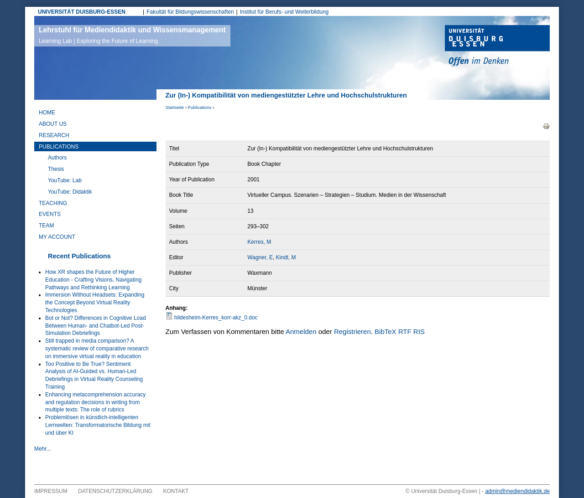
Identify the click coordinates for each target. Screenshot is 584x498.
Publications (200, 107)
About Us (53, 124)
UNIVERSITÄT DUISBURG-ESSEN (81, 12)
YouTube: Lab (65, 180)
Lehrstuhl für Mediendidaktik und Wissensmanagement (132, 35)
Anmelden (301, 331)
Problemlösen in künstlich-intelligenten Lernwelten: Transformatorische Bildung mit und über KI (98, 425)
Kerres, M (259, 242)
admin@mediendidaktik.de (517, 491)
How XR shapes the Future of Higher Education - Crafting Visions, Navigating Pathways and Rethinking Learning (93, 280)
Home (47, 112)
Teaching (53, 203)
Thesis (56, 169)
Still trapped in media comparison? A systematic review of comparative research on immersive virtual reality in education (97, 348)
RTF (405, 331)
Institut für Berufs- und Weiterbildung (284, 12)
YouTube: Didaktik (70, 192)
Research (54, 135)
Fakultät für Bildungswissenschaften (190, 12)
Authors (57, 157)
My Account (57, 237)
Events (50, 214)
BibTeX (385, 331)
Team (46, 225)
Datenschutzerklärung (115, 491)
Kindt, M (286, 257)
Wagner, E (260, 257)
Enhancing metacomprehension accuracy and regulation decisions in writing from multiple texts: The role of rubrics (95, 402)
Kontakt (176, 491)
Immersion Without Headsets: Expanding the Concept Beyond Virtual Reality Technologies (94, 302)
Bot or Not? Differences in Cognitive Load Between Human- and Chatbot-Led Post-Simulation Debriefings (95, 326)
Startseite (175, 107)
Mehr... (42, 449)
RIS (419, 331)
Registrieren (352, 331)
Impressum (51, 491)
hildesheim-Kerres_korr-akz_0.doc (216, 317)
